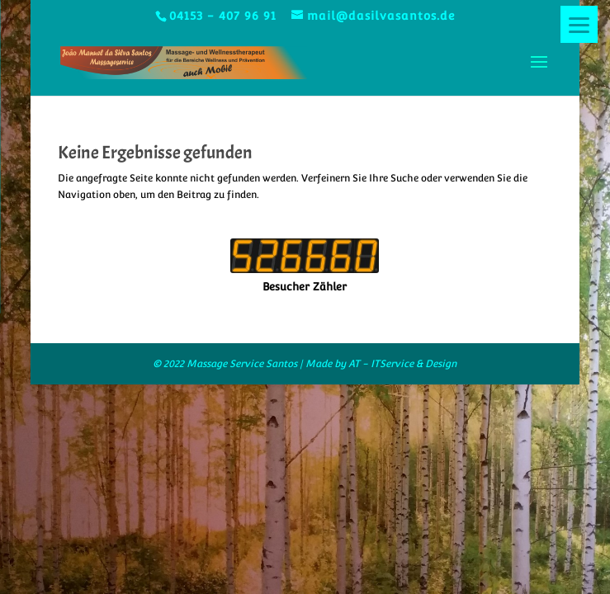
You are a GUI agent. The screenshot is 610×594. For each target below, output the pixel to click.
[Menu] (579, 24)
